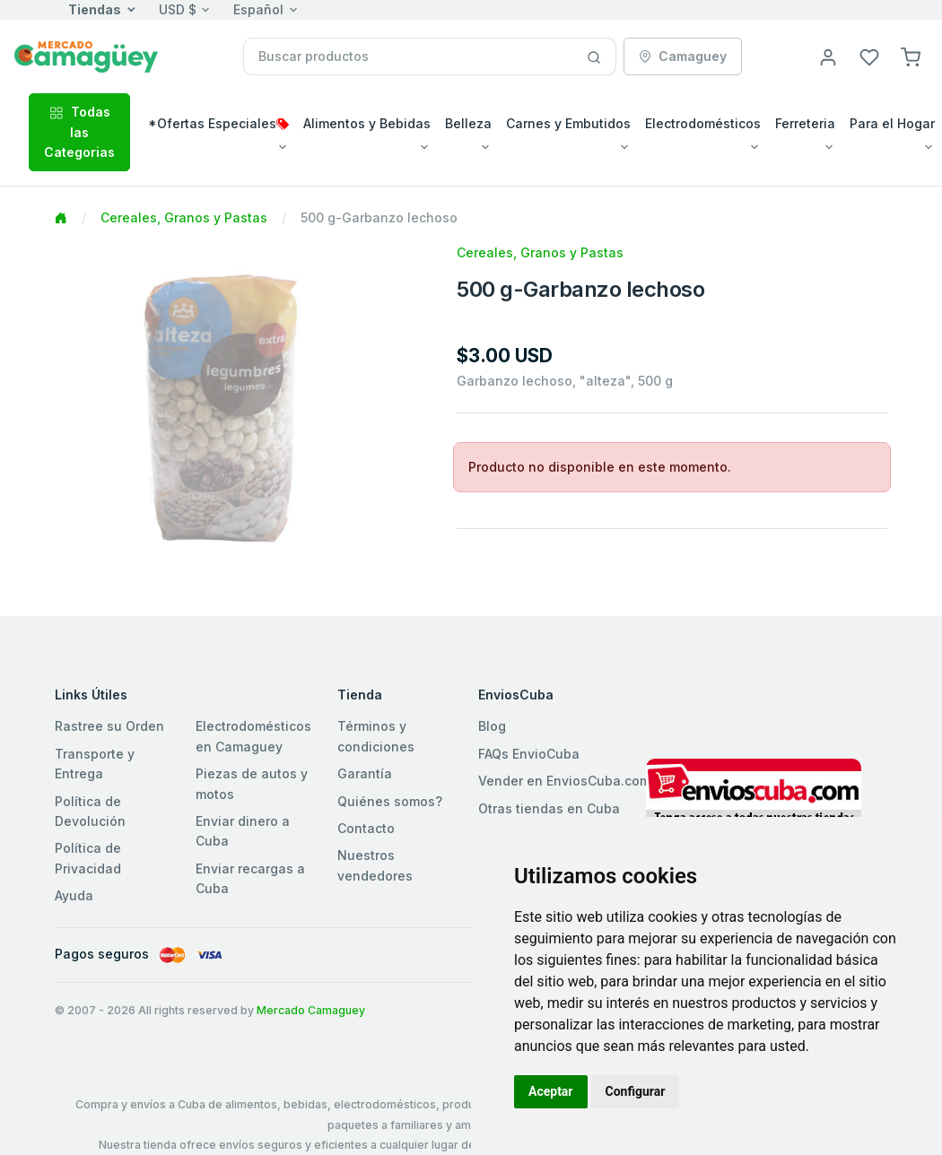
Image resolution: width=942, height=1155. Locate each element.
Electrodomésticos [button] (703, 123)
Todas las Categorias (79, 132)
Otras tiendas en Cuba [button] (549, 808)
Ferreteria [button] (805, 123)
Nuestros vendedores (375, 864)
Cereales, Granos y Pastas (183, 217)
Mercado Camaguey (311, 1010)
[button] (910, 56)
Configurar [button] (636, 1091)
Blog (492, 726)
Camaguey (683, 56)
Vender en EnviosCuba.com (564, 780)
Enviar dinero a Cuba (243, 830)
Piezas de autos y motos (252, 783)
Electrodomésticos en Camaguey (253, 735)
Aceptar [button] (550, 1091)
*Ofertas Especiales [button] (218, 123)
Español (258, 9)
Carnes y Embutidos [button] (568, 123)
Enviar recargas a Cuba (250, 878)
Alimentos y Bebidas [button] (367, 123)
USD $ (177, 9)
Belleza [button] (468, 123)
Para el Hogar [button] (892, 123)
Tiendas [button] (94, 9)
